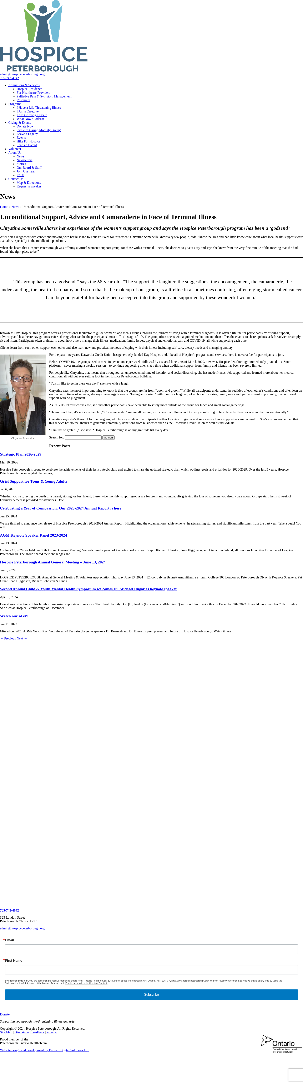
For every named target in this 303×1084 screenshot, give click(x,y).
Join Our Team (26, 171)
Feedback (37, 1032)
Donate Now (25, 126)
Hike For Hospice (28, 141)
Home (4, 207)
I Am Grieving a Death (32, 115)
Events (21, 137)
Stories (21, 164)
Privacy (51, 1032)
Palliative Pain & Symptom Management (44, 96)
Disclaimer (21, 1032)
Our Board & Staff (29, 167)
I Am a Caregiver (28, 111)
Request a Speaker (29, 186)
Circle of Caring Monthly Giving (39, 130)
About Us (14, 152)
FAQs (20, 175)
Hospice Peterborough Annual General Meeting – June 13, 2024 (53, 562)
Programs (14, 104)
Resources (23, 100)
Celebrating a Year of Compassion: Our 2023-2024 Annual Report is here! (61, 508)
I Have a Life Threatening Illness (39, 107)
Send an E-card (27, 145)
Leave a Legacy (27, 134)
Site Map (6, 1032)
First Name (13, 960)
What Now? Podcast (30, 119)
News (20, 156)
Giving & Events (19, 122)
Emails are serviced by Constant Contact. (86, 983)
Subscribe (151, 994)
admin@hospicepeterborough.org (22, 928)
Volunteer (14, 149)
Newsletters (24, 160)
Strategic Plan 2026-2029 (20, 454)
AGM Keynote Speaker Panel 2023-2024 (33, 535)
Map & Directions (29, 182)
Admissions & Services (24, 85)
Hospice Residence (29, 89)
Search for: (56, 437)
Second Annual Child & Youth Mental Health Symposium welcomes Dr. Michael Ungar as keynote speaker (88, 589)
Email (9, 940)
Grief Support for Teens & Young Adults (33, 481)
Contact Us (15, 179)
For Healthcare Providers (33, 92)
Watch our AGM (14, 616)
